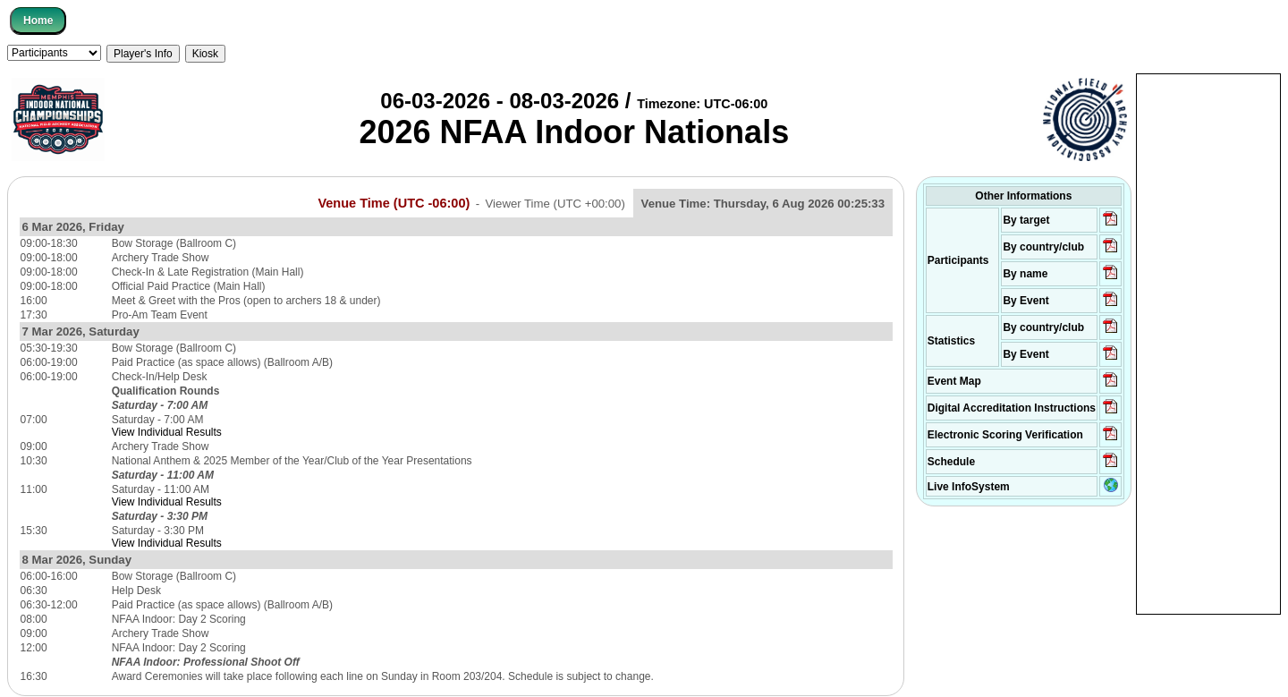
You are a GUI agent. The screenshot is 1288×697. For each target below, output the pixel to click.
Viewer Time (555, 203)
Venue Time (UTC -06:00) (394, 203)
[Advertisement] (1208, 342)
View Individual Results (167, 432)
